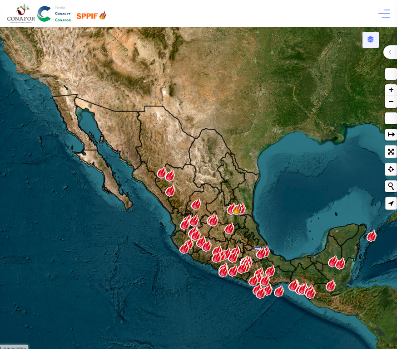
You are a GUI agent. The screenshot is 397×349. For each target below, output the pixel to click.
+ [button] (391, 90)
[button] (391, 74)
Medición (391, 118)
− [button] (391, 102)
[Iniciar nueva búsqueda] (391, 186)
